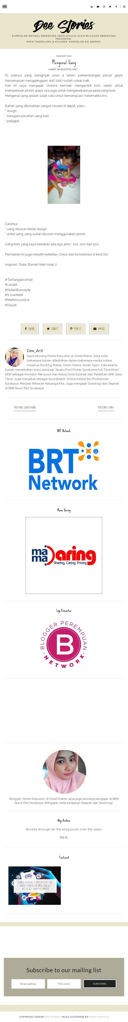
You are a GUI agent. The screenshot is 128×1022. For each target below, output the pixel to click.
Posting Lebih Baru (25, 407)
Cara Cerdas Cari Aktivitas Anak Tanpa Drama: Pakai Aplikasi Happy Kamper (35, 886)
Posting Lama (106, 407)
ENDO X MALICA (99, 1016)
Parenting (64, 56)
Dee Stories (52, 1016)
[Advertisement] (64, 710)
